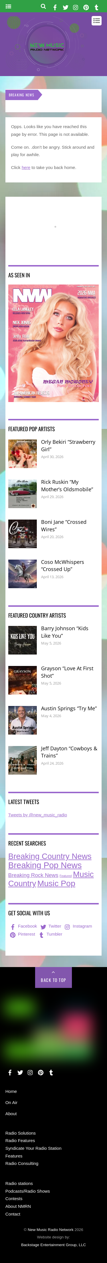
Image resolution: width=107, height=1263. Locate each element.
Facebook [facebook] (23, 926)
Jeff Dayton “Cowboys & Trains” (69, 752)
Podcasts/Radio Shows (27, 1191)
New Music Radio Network (50, 1230)
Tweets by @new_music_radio (37, 814)
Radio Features (20, 1140)
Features (14, 1155)
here (26, 167)
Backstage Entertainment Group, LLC (53, 1245)
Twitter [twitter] (50, 926)
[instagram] (76, 6)
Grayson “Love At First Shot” (67, 672)
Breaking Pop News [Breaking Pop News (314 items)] (45, 865)
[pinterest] (86, 6)
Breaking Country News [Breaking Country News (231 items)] (50, 856)
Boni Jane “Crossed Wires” (63, 525)
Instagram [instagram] (78, 926)
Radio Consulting (22, 1163)
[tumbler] (96, 6)
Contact (12, 1214)
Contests (14, 1198)
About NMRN (18, 1206)
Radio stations (19, 1183)
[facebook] (55, 6)
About (11, 1113)
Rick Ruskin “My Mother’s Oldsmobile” (67, 485)
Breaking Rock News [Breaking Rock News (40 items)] (33, 875)
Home (11, 1091)
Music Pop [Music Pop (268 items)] (56, 883)
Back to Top (53, 980)
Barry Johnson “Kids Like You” (64, 632)
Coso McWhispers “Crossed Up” (62, 565)
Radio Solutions (20, 1133)
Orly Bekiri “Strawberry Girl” (68, 445)
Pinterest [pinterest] (22, 934)
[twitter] (66, 6)
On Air (11, 1102)
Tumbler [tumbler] (49, 934)
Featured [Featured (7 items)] (66, 876)
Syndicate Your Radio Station (33, 1148)
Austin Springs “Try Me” (69, 708)
